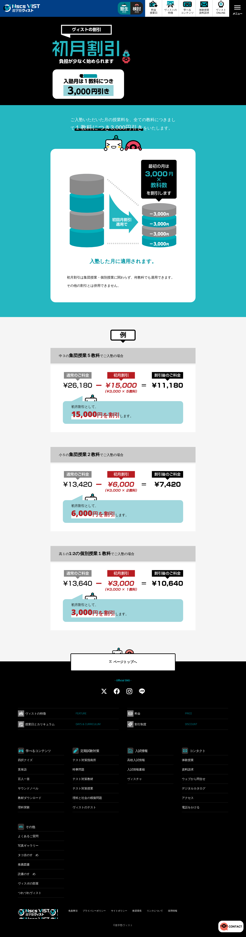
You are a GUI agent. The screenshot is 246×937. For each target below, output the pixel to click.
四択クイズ (25, 760)
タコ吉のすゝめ (28, 855)
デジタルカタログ (193, 788)
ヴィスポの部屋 (28, 883)
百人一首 (24, 779)
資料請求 (188, 769)
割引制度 (166, 724)
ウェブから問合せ (193, 779)
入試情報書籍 (136, 769)
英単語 (22, 769)
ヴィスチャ (134, 779)
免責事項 (73, 910)
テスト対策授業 (83, 788)
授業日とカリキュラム (63, 724)
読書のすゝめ (27, 874)
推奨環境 (137, 910)
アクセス (188, 798)
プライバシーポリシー (94, 910)
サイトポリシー (119, 910)
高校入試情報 (136, 760)
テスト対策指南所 (84, 760)
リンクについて (155, 910)
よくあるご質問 (28, 836)
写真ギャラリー (28, 845)
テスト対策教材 (83, 779)
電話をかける (191, 807)
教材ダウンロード (29, 798)
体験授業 (188, 760)
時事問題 (78, 769)
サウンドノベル (28, 788)
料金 (163, 713)
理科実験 (24, 807)
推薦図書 (24, 864)
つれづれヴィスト (29, 893)
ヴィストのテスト (84, 807)
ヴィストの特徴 (55, 713)
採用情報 (172, 910)
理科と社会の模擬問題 (87, 798)
